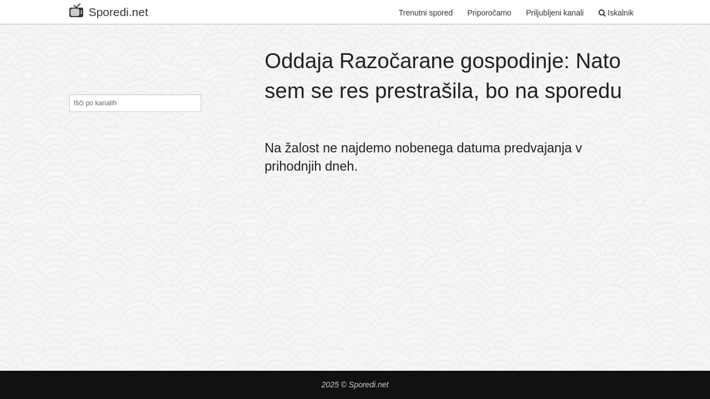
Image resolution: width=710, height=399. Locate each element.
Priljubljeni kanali (555, 12)
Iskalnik (616, 12)
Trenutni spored (426, 12)
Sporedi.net (108, 9)
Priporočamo (489, 12)
